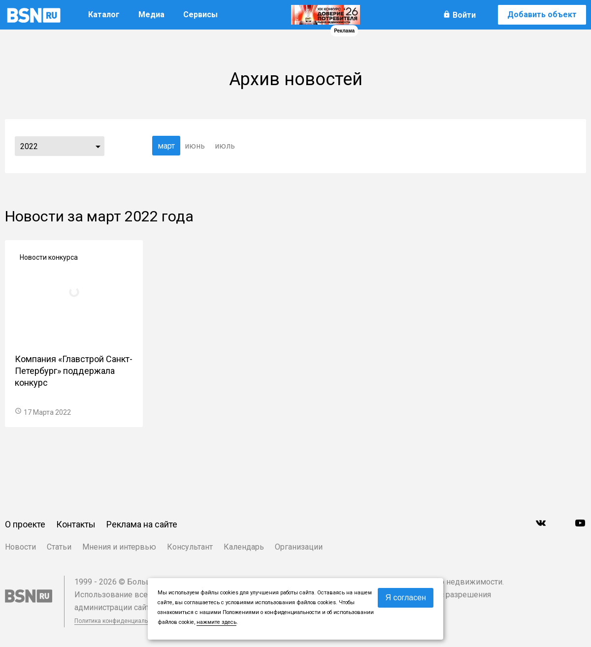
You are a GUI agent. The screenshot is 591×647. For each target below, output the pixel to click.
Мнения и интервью (119, 547)
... (98, 146)
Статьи (59, 547)
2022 (29, 146)
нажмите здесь (216, 622)
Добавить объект (542, 14)
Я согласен (405, 597)
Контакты (76, 524)
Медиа (151, 14)
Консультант (190, 547)
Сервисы (200, 14)
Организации (299, 547)
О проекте (25, 524)
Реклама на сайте (141, 524)
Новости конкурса (49, 257)
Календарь (244, 547)
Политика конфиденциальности (119, 620)
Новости (20, 547)
